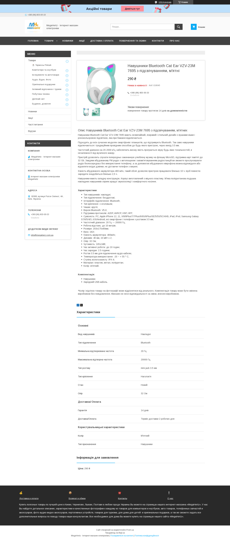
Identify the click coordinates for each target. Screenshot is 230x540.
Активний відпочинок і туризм (46, 89)
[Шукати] (179, 27)
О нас (170, 498)
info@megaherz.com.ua (42, 235)
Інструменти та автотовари (45, 75)
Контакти (158, 41)
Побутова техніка (41, 94)
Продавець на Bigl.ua (115, 533)
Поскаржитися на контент (121, 536)
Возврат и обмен (77, 498)
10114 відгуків (165, 2)
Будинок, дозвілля (41, 104)
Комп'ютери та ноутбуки (44, 70)
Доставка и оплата (28, 498)
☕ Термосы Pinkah (41, 65)
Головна (33, 41)
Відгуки (32, 131)
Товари (48, 41)
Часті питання (35, 124)
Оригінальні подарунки (43, 84)
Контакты (122, 498)
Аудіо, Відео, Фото (41, 79)
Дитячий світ (38, 99)
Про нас (175, 41)
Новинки (67, 41)
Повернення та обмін (132, 41)
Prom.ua (130, 530)
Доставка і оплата (101, 41)
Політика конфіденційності (147, 536)
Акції (81, 41)
